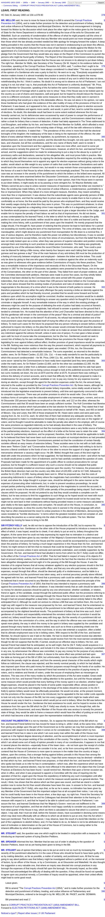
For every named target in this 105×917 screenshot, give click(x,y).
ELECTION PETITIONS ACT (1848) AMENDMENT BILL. (39, 908)
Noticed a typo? (8, 913)
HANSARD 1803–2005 (10, 3)
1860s (25, 3)
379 (103, 66)
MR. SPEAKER (8, 842)
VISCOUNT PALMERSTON (14, 721)
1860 (33, 3)
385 (103, 505)
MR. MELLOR (8, 20)
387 (103, 654)
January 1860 (44, 3)
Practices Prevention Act (21, 584)
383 (103, 361)
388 (103, 730)
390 (103, 891)
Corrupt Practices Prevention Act (57, 385)
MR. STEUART (8, 833)
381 (103, 213)
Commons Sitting (10, 6)
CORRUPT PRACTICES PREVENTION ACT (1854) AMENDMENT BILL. (51, 6)
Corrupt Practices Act (29, 556)
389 (103, 803)
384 (103, 431)
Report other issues (27, 913)
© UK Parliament (47, 913)
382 (103, 287)
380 (103, 137)
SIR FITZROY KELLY (11, 525)
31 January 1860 (59, 3)
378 (103, 15)
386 (103, 584)
